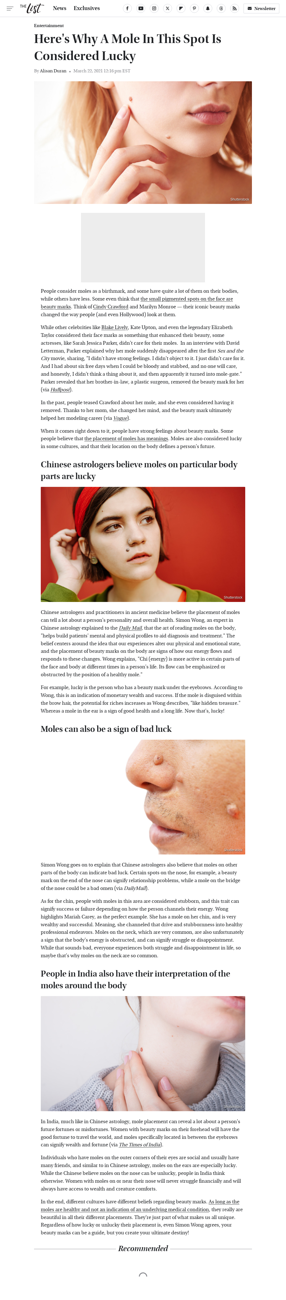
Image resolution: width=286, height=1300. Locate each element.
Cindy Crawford (110, 307)
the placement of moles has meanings (126, 439)
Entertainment (49, 25)
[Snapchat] (207, 8)
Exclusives (87, 8)
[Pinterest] (194, 8)
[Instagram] (154, 8)
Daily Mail (130, 628)
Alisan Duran (53, 70)
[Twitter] (167, 8)
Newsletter (261, 8)
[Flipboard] (181, 8)
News (59, 8)
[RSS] (234, 8)
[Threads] (221, 8)
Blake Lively (114, 327)
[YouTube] (140, 8)
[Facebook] (127, 8)
